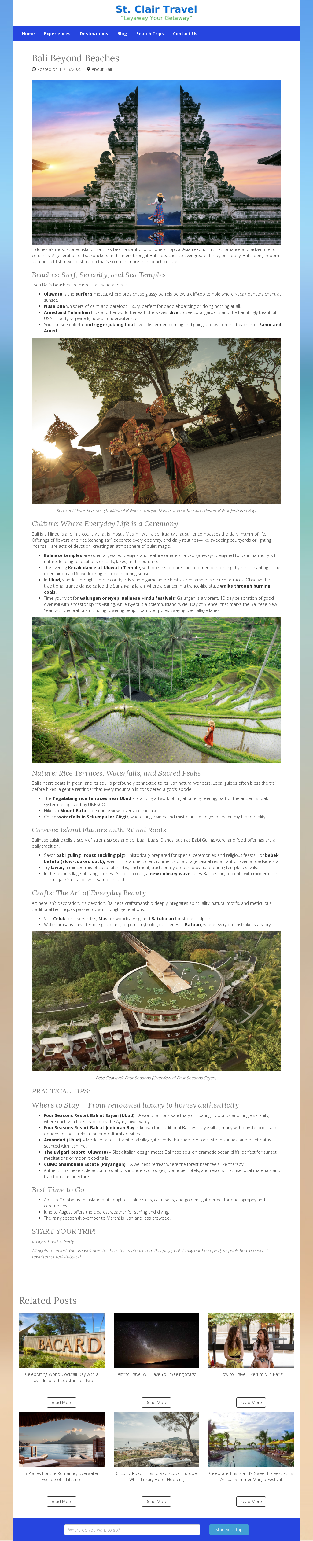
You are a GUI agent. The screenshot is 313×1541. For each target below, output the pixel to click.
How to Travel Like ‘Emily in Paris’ (251, 1345)
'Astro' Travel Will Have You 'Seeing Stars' (156, 1345)
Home (28, 33)
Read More (61, 1402)
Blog (122, 33)
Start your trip (229, 1529)
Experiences (57, 33)
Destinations (94, 33)
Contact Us (185, 33)
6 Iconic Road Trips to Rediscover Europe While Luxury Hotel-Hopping (156, 1447)
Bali (108, 69)
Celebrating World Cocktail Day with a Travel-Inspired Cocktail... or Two (62, 1348)
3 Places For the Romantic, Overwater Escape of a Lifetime (62, 1447)
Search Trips (150, 33)
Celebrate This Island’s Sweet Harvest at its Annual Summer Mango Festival (251, 1447)
